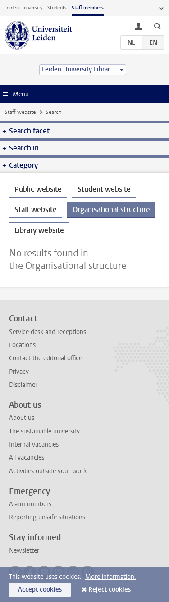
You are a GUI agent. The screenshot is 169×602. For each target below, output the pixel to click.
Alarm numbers (30, 504)
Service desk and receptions (47, 332)
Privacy (19, 371)
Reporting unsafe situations (47, 517)
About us (21, 418)
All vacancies (26, 457)
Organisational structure (111, 209)
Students (57, 8)
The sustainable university (44, 431)
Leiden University (23, 8)
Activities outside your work (48, 471)
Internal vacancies (34, 444)
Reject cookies (109, 589)
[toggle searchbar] (157, 26)
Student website (104, 189)
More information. (110, 577)
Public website (38, 189)
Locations (22, 345)
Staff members (88, 8)
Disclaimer (23, 385)
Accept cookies (40, 589)
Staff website (20, 112)
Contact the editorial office (45, 358)
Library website (39, 230)
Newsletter (24, 550)
